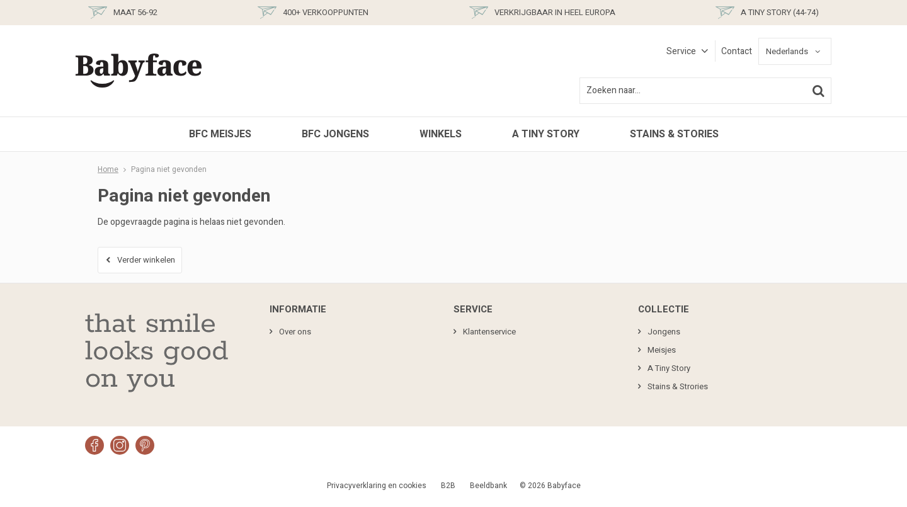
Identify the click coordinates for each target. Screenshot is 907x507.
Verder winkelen (146, 260)
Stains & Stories (674, 134)
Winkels (440, 134)
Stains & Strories (677, 386)
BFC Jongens (335, 134)
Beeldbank (488, 485)
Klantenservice (489, 332)
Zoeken (818, 90)
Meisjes (661, 350)
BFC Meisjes (220, 134)
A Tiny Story (545, 134)
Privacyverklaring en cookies (376, 485)
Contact (736, 51)
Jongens (663, 332)
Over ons (295, 332)
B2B (448, 485)
